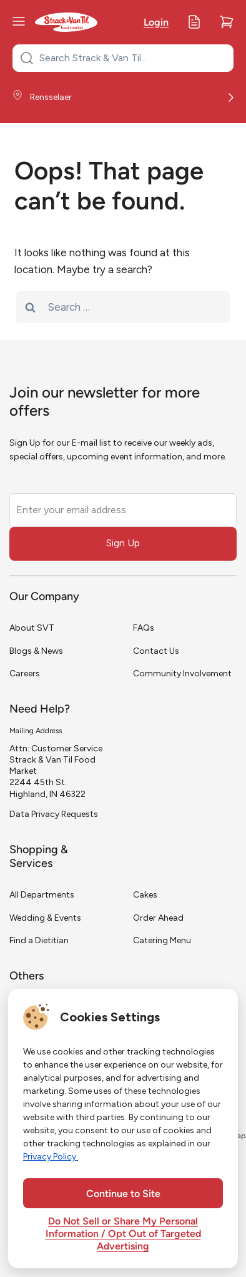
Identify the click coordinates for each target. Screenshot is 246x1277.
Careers (24, 673)
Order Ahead (158, 918)
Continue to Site (123, 1194)
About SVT (31, 628)
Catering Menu (162, 940)
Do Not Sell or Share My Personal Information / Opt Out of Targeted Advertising (123, 1234)
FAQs (143, 628)
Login (156, 23)
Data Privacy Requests (53, 814)
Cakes (145, 894)
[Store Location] (123, 97)
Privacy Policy (50, 1156)
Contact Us (156, 651)
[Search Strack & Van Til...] (130, 58)
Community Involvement (182, 673)
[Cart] (227, 22)
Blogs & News (36, 651)
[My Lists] (194, 22)
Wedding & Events (45, 918)
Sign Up (123, 543)
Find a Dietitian (39, 940)
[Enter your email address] (123, 510)
